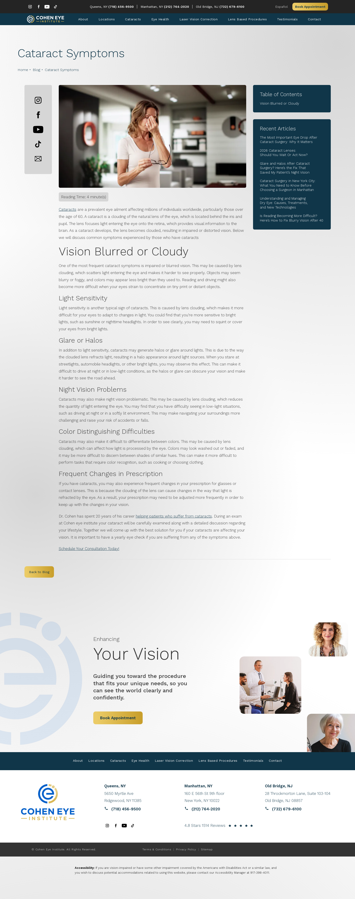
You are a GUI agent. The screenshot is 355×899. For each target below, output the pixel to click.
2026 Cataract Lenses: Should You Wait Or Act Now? (284, 154)
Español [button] (281, 6)
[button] (38, 101)
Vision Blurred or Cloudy (279, 105)
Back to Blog (39, 573)
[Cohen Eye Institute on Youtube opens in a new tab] (47, 7)
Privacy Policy (186, 850)
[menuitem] (30, 7)
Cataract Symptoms (62, 71)
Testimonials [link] (287, 20)
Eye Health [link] (160, 20)
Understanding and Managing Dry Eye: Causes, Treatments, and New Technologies (284, 204)
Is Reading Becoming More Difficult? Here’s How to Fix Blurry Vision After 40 (291, 219)
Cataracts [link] (133, 20)
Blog (36, 71)
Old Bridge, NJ (207, 6)
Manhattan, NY (152, 6)
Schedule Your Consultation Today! (89, 550)
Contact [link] (314, 20)
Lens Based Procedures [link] (247, 20)
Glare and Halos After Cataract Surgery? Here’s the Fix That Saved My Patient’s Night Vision (285, 169)
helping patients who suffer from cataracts (174, 517)
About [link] (83, 20)
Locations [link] (107, 20)
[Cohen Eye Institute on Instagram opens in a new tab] (30, 7)
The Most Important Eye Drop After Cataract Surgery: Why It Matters (288, 141)
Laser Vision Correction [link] (198, 20)
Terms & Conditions (156, 850)
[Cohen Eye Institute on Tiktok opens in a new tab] (55, 7)
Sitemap (207, 850)
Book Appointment (310, 6)
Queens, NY (99, 6)
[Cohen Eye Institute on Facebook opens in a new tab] (38, 7)
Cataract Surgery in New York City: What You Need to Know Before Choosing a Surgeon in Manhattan (287, 186)
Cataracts (67, 211)
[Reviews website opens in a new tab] (138, 798)
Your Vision (144, 651)
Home (23, 71)
